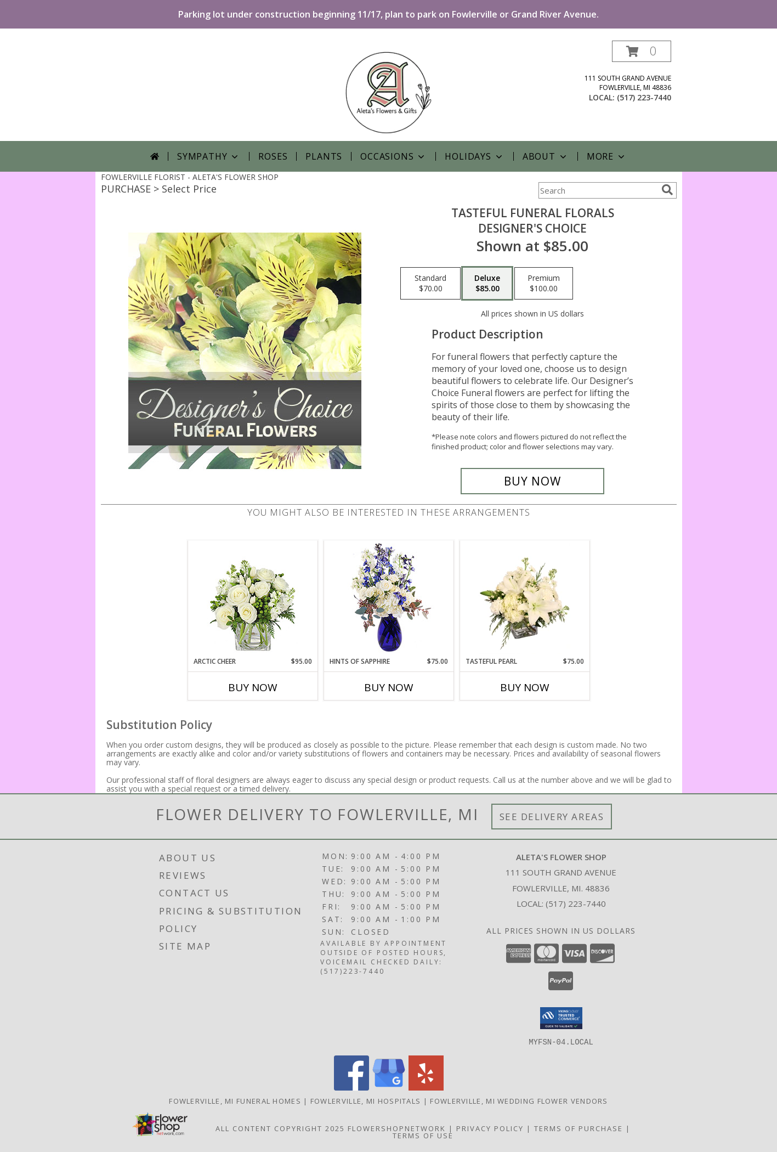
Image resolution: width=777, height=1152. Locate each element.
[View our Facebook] (351, 1087)
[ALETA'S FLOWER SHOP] (388, 91)
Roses (272, 156)
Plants (323, 156)
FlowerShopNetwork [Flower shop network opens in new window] (397, 1128)
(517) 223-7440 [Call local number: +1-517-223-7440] (644, 97)
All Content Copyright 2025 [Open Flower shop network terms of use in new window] (280, 1128)
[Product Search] (597, 190)
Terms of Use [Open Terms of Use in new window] (423, 1135)
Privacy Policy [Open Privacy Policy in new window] (490, 1128)
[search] (667, 190)
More (607, 156)
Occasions (393, 156)
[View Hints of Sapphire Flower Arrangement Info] (388, 598)
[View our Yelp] (426, 1087)
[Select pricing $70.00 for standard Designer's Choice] (430, 284)
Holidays (474, 156)
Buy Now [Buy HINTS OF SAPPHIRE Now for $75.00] (388, 687)
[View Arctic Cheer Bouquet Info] (252, 598)
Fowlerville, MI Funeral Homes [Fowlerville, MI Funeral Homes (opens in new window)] (235, 1100)
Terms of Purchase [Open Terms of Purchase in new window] (578, 1128)
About (546, 156)
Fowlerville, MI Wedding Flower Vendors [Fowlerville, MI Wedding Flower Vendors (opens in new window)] (519, 1100)
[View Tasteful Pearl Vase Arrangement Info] (524, 598)
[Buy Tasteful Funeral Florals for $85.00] (533, 481)
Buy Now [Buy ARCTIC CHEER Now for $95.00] (252, 687)
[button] (641, 51)
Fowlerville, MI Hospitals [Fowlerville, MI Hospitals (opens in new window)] (365, 1100)
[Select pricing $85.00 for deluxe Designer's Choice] (487, 284)
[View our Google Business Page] (388, 1087)
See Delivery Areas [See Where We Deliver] (552, 816)
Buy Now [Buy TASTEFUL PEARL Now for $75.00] (524, 687)
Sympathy (208, 156)
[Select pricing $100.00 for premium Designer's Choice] (543, 284)
